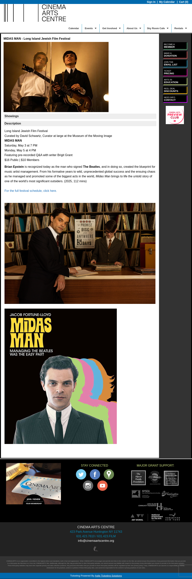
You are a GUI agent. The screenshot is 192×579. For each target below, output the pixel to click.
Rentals (178, 28)
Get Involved (109, 28)
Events (89, 28)
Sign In (151, 1)
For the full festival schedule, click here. (30, 190)
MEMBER (169, 45)
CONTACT (170, 98)
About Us (132, 28)
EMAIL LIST (170, 63)
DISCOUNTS (171, 90)
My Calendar (167, 1)
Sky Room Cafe (156, 28)
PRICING (169, 72)
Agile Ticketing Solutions (108, 575)
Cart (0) (183, 1)
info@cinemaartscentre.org (96, 540)
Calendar (74, 28)
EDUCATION (171, 81)
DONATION (170, 54)
